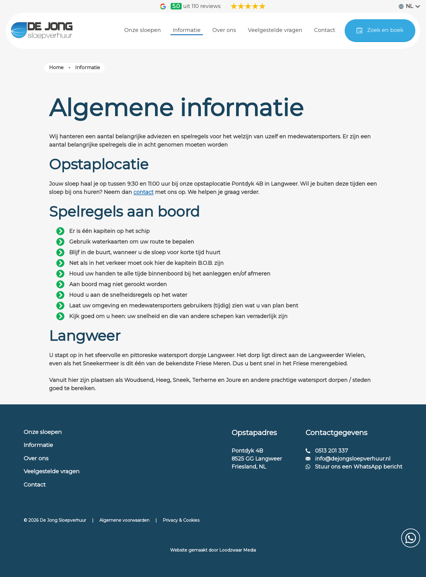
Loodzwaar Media (237, 550)
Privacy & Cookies (181, 520)
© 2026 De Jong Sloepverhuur (55, 520)
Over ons (36, 458)
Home (56, 67)
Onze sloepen (43, 432)
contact (143, 192)
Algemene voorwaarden (124, 520)
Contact (35, 484)
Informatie (87, 67)
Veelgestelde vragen (52, 471)
